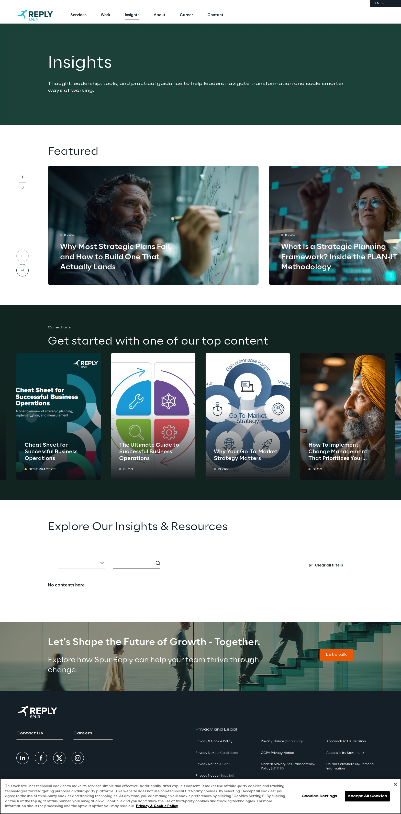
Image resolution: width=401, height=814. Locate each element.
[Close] (395, 784)
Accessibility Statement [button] (345, 753)
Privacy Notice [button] (216, 753)
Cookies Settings (319, 796)
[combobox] (81, 563)
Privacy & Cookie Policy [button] (213, 741)
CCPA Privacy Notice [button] (277, 753)
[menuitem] (78, 15)
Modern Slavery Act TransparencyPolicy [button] (288, 766)
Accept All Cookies (367, 796)
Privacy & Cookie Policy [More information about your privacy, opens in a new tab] (157, 806)
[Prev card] (31, 416)
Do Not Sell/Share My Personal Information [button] (350, 766)
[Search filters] (200, 563)
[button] (336, 655)
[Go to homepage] (35, 15)
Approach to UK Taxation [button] (346, 741)
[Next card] (22, 270)
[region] (200, 796)
